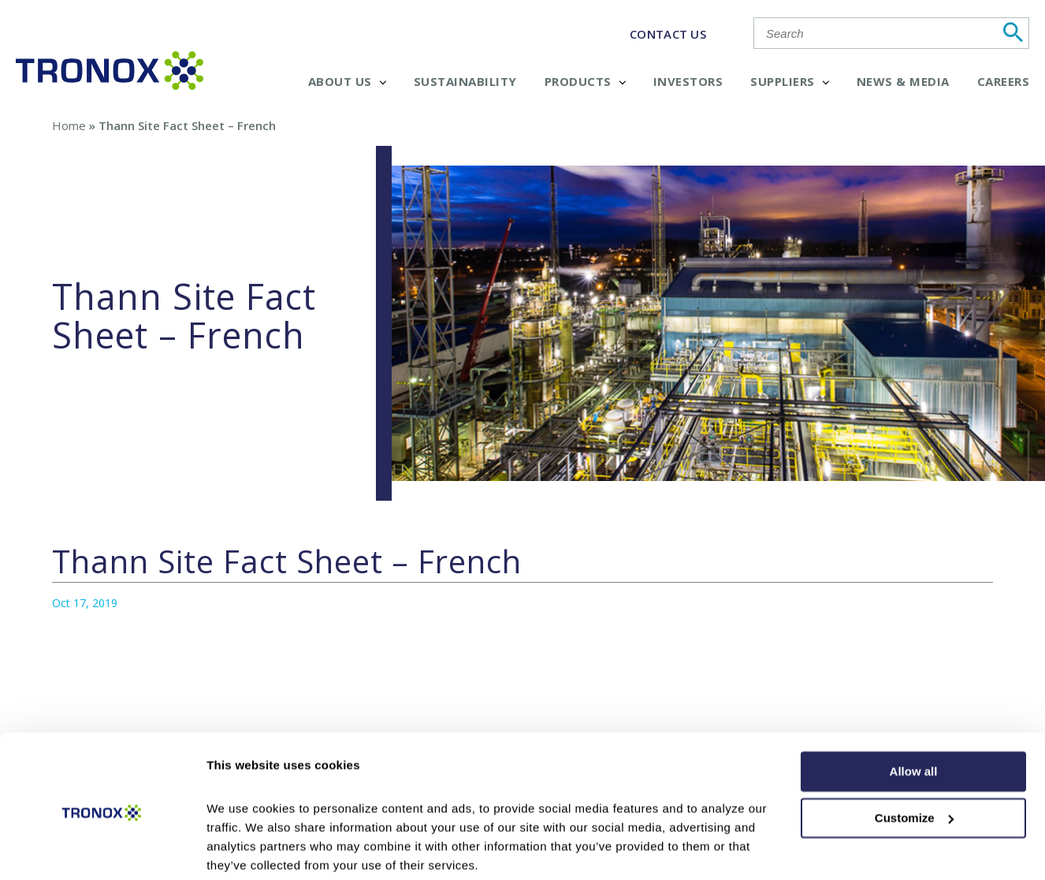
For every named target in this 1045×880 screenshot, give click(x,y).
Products (585, 81)
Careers (1003, 81)
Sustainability (465, 81)
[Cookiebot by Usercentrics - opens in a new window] (102, 849)
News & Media (903, 81)
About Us (347, 81)
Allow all (914, 711)
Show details (243, 849)
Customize (914, 757)
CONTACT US (668, 34)
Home (69, 125)
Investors (688, 81)
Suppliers (789, 81)
